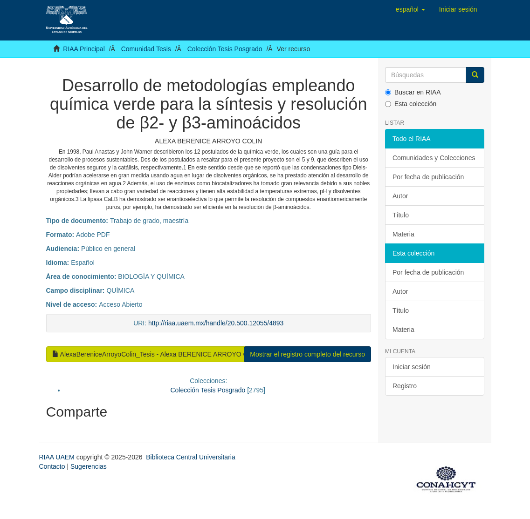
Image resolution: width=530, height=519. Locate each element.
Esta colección (410, 104)
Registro (404, 386)
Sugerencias (88, 466)
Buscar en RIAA (413, 92)
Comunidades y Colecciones (433, 158)
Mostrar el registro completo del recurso (307, 354)
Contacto (52, 466)
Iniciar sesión (411, 367)
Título (400, 215)
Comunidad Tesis (146, 49)
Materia (403, 234)
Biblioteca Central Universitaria (190, 457)
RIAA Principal (83, 49)
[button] (410, 9)
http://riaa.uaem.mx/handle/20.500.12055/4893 (215, 323)
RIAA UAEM (57, 457)
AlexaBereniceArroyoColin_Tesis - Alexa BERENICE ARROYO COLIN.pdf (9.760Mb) (179, 354)
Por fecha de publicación (428, 177)
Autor (400, 196)
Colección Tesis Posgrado (224, 49)
